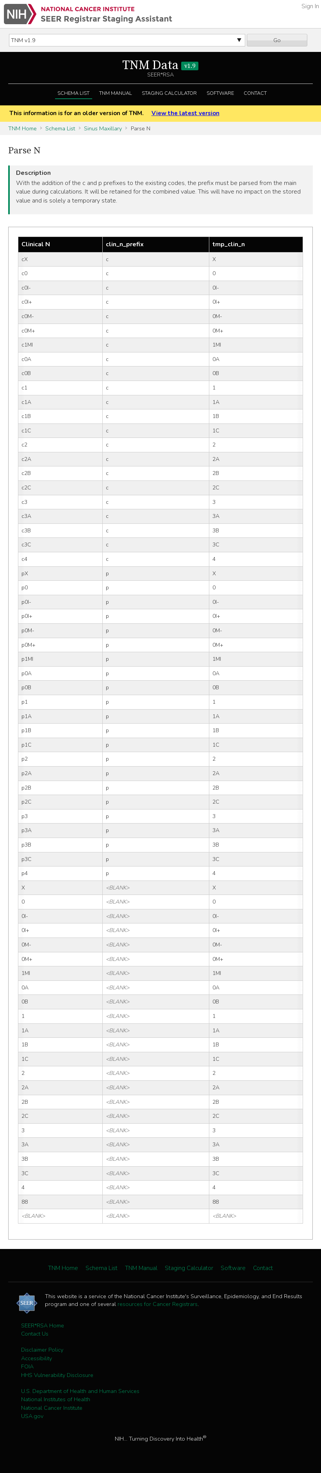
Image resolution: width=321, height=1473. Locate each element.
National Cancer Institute (51, 1408)
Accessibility (36, 1358)
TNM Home (22, 128)
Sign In (310, 6)
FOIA (27, 1366)
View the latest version (185, 113)
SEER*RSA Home (42, 1325)
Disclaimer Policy (42, 1350)
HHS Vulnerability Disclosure (57, 1375)
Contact (255, 93)
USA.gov (32, 1416)
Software (220, 93)
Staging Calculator (169, 93)
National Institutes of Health (55, 1399)
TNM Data (160, 65)
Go (277, 40)
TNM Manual (115, 93)
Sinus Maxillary (103, 128)
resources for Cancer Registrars (158, 1304)
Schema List (73, 93)
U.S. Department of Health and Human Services (80, 1391)
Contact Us (34, 1334)
